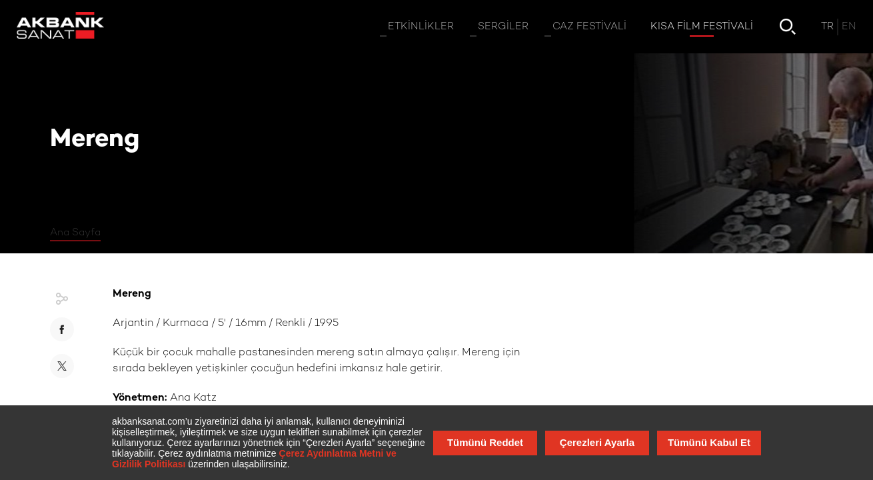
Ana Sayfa (75, 232)
